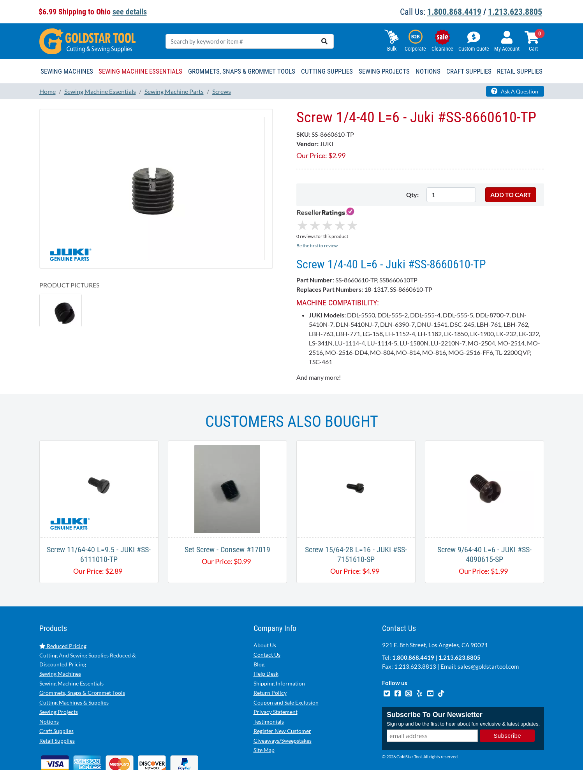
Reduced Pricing (62, 613)
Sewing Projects (58, 679)
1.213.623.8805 (515, 12)
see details (130, 11)
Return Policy (270, 660)
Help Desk (266, 641)
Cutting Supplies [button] (327, 71)
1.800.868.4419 (454, 12)
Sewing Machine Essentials (71, 650)
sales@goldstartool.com (488, 633)
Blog (259, 631)
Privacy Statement (276, 679)
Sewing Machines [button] (67, 71)
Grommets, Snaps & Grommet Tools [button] (241, 71)
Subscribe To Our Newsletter (435, 682)
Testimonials (269, 688)
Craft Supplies (56, 698)
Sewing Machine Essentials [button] (140, 71)
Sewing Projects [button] (384, 71)
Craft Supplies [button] (468, 71)
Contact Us (267, 621)
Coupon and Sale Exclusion (286, 669)
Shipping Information (279, 650)
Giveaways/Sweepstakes (283, 708)
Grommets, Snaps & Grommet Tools (82, 660)
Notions (49, 688)
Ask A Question (514, 91)
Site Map (264, 717)
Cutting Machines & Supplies (74, 669)
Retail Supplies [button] (519, 71)
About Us (265, 612)
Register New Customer (282, 698)
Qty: (412, 194)
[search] (324, 41)
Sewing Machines (60, 641)
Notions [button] (428, 71)
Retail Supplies (57, 708)
